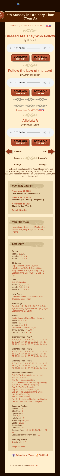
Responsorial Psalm (31, 227)
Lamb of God (37, 229)
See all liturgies (19, 210)
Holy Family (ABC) (20, 268)
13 (39, 339)
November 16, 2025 (21, 197)
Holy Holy (27, 229)
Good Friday (26, 299)
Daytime (34, 266)
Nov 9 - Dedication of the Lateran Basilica (29, 399)
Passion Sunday (19, 297)
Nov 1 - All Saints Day (21, 394)
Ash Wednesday (19, 282)
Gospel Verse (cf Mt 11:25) (27, 110)
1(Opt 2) (31, 306)
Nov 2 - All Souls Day (21, 397)
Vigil (14, 266)
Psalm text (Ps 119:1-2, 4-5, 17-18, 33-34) (27, 26)
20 (26, 342)
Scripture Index (18, 447)
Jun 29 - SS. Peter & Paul (23, 385)
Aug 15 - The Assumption (22, 389)
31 (26, 344)
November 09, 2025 (21, 191)
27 (13, 344)
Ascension (16, 327)
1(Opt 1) (23, 306)
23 (35, 342)
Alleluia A (30, 120)
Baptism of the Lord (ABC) (23, 273)
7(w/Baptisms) (18, 308)
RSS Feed (43, 455)
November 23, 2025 (21, 204)
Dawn (27, 266)
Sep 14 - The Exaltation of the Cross (27, 392)
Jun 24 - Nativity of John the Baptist (27, 382)
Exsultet (15, 306)
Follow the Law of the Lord (30, 71)
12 (36, 339)
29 (19, 344)
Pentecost (26, 327)
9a (24, 420)
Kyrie (14, 227)
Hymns (15, 232)
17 (16, 342)
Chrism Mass (32, 297)
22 (32, 342)
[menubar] (18, 4)
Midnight (20, 266)
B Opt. (32, 268)
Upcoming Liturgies (23, 185)
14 (43, 339)
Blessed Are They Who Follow (30, 36)
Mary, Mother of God (20, 270)
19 (23, 342)
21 (29, 342)
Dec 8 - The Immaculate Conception (27, 401)
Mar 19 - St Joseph (20, 378)
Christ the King (40, 344)
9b (27, 420)
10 (30, 339)
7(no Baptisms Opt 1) (34, 308)
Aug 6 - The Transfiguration (23, 387)
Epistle (29, 311)
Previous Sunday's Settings (18, 158)
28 (16, 344)
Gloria (19, 227)
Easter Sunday (18, 318)
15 (46, 339)
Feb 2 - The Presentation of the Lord (27, 375)
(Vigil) (33, 327)
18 (19, 342)
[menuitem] (18, 4)
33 (32, 344)
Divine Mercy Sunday (34, 318)
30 (23, 344)
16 (13, 342)
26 (45, 342)
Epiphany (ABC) (37, 270)
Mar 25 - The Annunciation (23, 380)
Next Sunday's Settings (42, 158)
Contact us (33, 465)
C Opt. (39, 268)
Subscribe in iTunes (25, 455)
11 (33, 339)
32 (29, 344)
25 (42, 342)
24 (38, 342)
